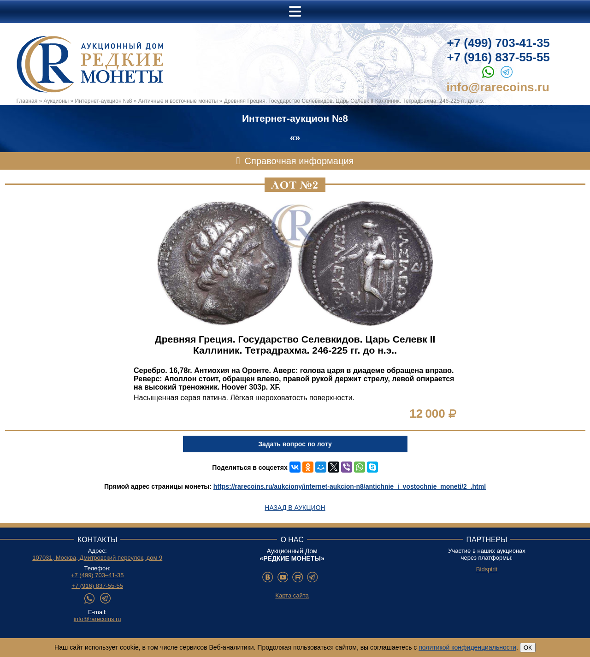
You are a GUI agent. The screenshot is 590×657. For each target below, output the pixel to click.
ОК (528, 647)
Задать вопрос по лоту (294, 444)
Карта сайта (291, 595)
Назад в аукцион (295, 507)
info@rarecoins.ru (498, 87)
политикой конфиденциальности (467, 647)
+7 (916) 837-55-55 (498, 57)
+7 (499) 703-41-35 (498, 43)
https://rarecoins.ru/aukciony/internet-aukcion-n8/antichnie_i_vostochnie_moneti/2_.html (349, 486)
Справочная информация (299, 161)
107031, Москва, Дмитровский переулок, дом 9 (97, 557)
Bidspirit (486, 569)
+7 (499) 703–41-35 (97, 575)
